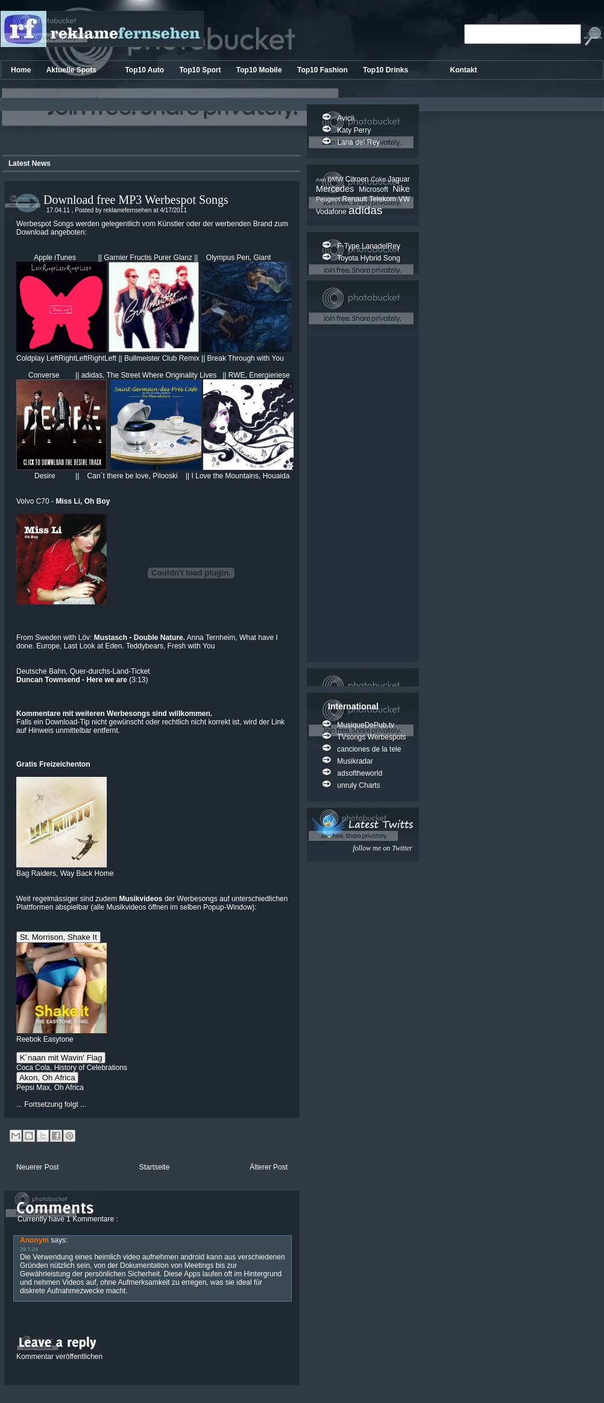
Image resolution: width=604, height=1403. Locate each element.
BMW (336, 179)
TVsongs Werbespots (371, 737)
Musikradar (355, 761)
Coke (379, 179)
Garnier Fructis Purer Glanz (148, 257)
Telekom (383, 199)
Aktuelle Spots (72, 70)
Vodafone (332, 211)
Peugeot (329, 199)
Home (22, 70)
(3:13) (82, 680)
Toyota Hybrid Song (368, 258)
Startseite (154, 1167)
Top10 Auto (145, 70)
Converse (44, 375)
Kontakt (463, 70)
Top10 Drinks (386, 70)
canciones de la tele (369, 749)
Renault (355, 199)
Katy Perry (354, 130)
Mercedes (337, 189)
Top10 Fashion (323, 70)
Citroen (358, 179)
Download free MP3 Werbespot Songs (135, 199)
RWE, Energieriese (259, 375)
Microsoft (375, 189)
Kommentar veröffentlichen (59, 1356)
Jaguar (399, 179)
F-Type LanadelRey (368, 246)
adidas (365, 210)
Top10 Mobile (260, 70)
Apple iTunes (55, 257)
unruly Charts (358, 785)
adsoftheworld (359, 773)
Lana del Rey (358, 142)
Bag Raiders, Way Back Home (65, 869)
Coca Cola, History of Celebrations (71, 1067)
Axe (321, 179)
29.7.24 (29, 1249)
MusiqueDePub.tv (365, 725)
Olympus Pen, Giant (238, 257)
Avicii (345, 118)
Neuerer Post (37, 1167)
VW (404, 199)
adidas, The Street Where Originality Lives (152, 375)
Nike (401, 189)
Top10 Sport (200, 70)
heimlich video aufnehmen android (149, 1257)
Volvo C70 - (63, 501)
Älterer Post (269, 1167)
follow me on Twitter (382, 848)
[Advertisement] (149, 128)
